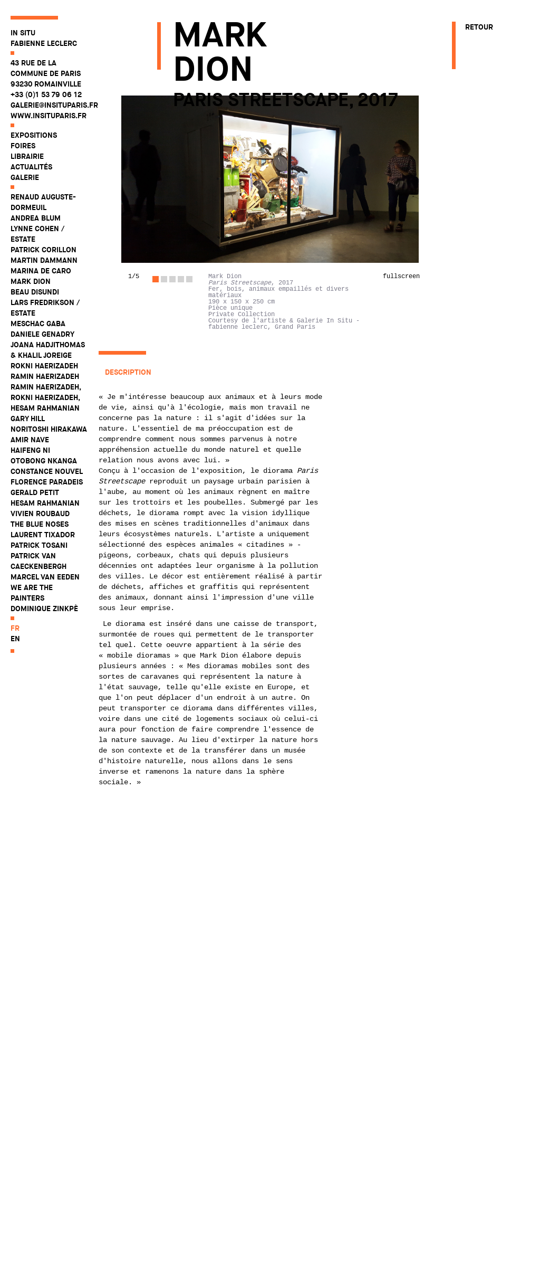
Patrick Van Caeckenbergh (38, 561)
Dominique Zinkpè (44, 608)
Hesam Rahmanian (45, 503)
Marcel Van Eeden (45, 577)
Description (128, 372)
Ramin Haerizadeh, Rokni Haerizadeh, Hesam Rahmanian (46, 397)
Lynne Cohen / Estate (37, 234)
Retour (479, 27)
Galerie (25, 177)
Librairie (27, 156)
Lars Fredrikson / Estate (45, 308)
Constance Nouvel (47, 471)
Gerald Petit (35, 492)
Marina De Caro (41, 270)
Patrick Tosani (39, 545)
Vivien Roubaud (40, 513)
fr (15, 628)
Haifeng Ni (30, 450)
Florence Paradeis (47, 482)
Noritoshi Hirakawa (49, 429)
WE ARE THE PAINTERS (32, 593)
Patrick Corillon (43, 249)
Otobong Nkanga (44, 460)
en (15, 638)
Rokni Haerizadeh (44, 365)
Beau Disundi (35, 292)
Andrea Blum (36, 218)
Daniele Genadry (42, 334)
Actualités (31, 167)
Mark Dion (31, 281)
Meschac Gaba (38, 323)
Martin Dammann (44, 260)
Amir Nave (30, 439)
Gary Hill (28, 418)
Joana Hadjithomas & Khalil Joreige (48, 350)
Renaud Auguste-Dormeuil (43, 202)
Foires (23, 145)
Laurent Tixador (43, 534)
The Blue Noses (40, 524)
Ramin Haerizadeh (45, 376)
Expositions (34, 135)
